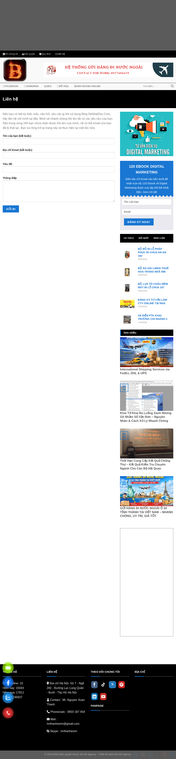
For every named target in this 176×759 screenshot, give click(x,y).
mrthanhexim (68, 731)
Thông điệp (59, 190)
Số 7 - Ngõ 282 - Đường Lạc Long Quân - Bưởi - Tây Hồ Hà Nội (65, 688)
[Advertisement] (88, 25)
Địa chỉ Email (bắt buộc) (59, 155)
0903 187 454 (76, 711)
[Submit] (172, 86)
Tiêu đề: (59, 169)
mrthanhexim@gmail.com (63, 723)
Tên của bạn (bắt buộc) (59, 140)
